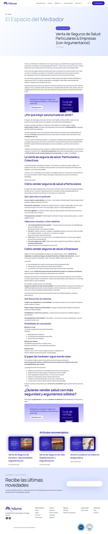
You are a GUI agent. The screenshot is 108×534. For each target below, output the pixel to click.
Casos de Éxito (68, 3)
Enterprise (52, 515)
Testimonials (84, 510)
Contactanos (38, 517)
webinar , (65, 66)
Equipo (37, 512)
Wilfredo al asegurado (69, 512)
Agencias (52, 517)
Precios (50, 3)
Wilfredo (65, 510)
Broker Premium (53, 512)
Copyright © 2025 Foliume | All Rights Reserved (24, 527)
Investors (37, 515)
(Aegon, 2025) (63, 254)
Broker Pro (52, 510)
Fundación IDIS (35, 151)
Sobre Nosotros (40, 3)
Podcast (96, 512)
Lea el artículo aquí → (14, 464)
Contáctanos (98, 3)
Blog (95, 510)
